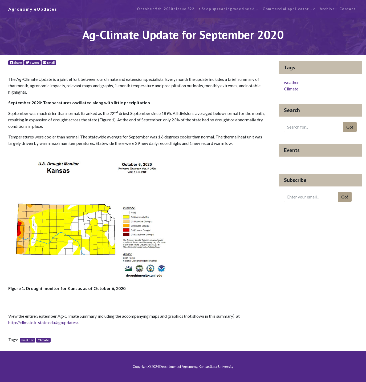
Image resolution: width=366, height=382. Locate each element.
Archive (327, 9)
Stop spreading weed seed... (228, 9)
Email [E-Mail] (49, 63)
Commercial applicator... (289, 9)
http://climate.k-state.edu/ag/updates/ (43, 322)
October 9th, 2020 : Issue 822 (165, 9)
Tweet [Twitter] (32, 63)
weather (27, 340)
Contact (347, 9)
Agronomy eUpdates (32, 8)
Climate (43, 340)
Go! (349, 126)
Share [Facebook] (16, 63)
